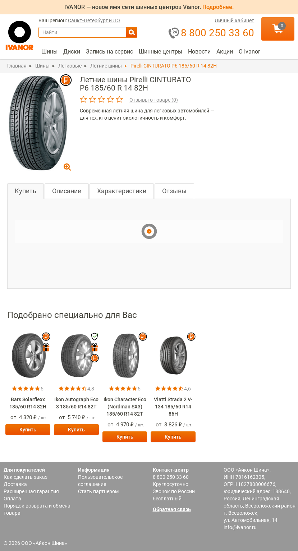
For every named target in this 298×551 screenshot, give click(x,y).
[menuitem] (49, 52)
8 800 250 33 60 (171, 477)
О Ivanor (249, 51)
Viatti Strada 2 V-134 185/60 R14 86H (173, 407)
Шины (49, 51)
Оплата (12, 498)
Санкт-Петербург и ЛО (94, 21)
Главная (17, 66)
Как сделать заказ (25, 477)
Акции (224, 51)
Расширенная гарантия (31, 491)
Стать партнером (98, 491)
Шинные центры (160, 51)
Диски (71, 51)
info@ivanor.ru (240, 527)
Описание (66, 191)
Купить (25, 191)
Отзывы (174, 191)
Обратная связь (172, 509)
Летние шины (106, 66)
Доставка (15, 484)
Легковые (70, 66)
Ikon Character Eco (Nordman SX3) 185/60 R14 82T (125, 407)
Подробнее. (218, 7)
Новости (199, 51)
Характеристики (121, 191)
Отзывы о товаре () (153, 100)
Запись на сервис (109, 51)
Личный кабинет (234, 21)
